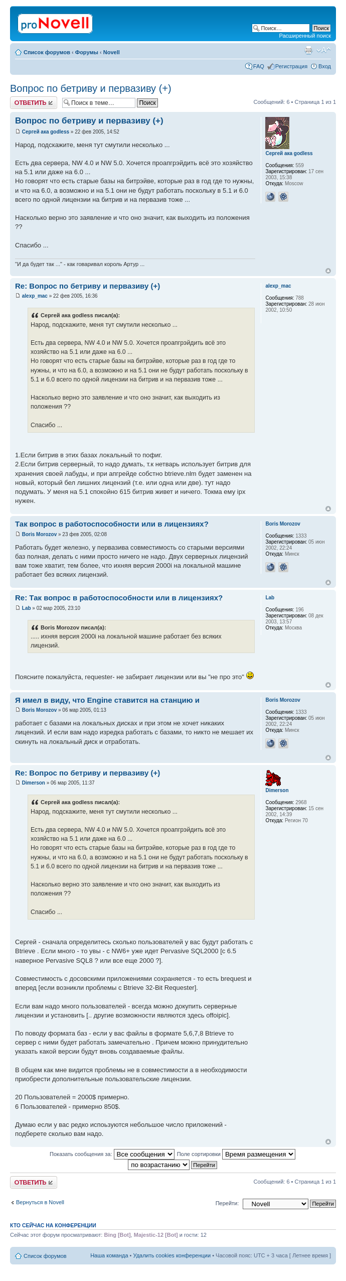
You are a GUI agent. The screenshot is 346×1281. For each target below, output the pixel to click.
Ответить (33, 102)
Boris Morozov (39, 534)
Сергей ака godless (45, 132)
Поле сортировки (236, 1154)
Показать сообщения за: (112, 1154)
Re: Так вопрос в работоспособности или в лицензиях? (119, 597)
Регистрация (291, 66)
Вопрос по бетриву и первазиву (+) (90, 88)
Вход (324, 66)
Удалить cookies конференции (172, 1255)
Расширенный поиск (305, 36)
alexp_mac (35, 296)
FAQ (258, 66)
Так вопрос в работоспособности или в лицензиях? (112, 524)
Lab (26, 608)
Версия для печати (308, 50)
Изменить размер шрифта (323, 50)
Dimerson (33, 783)
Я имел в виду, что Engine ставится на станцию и (107, 700)
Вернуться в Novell (40, 1202)
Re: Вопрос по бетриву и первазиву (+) (87, 286)
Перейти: (227, 1203)
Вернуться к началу (328, 271)
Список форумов (47, 52)
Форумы (86, 52)
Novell (111, 52)
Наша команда (109, 1255)
